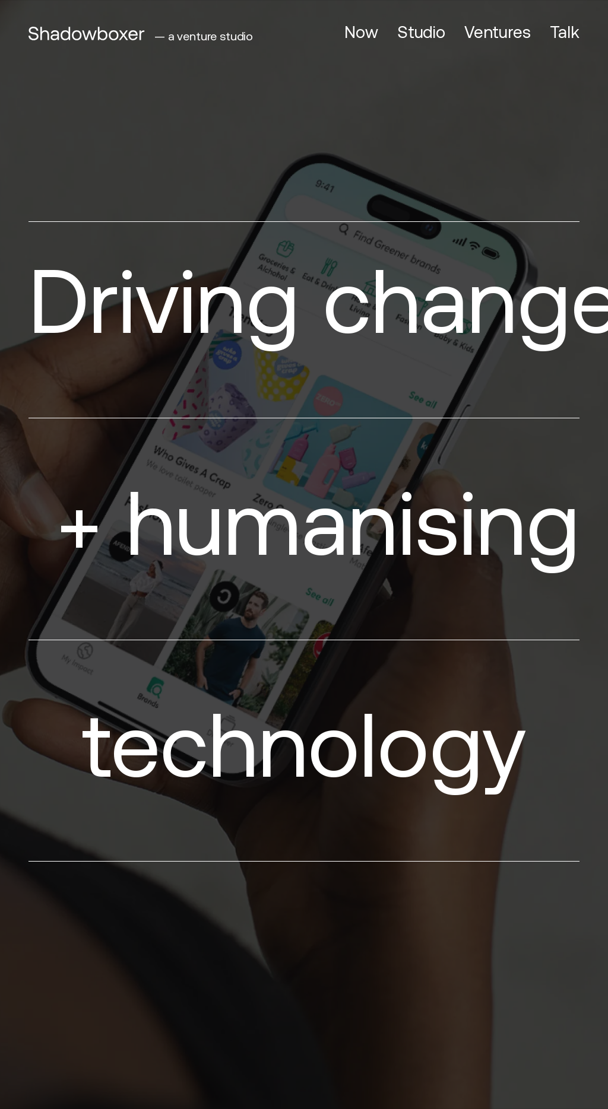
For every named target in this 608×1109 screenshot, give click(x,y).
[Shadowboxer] (86, 33)
